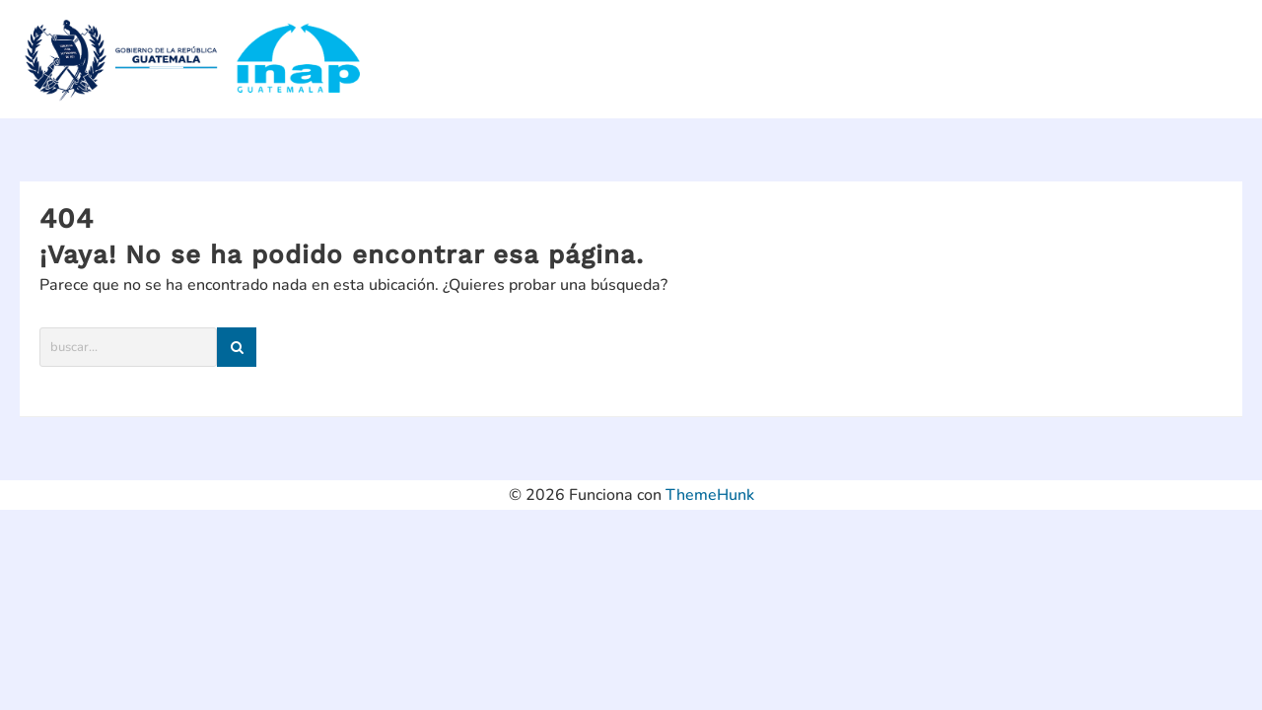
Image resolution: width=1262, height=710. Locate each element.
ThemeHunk (710, 495)
